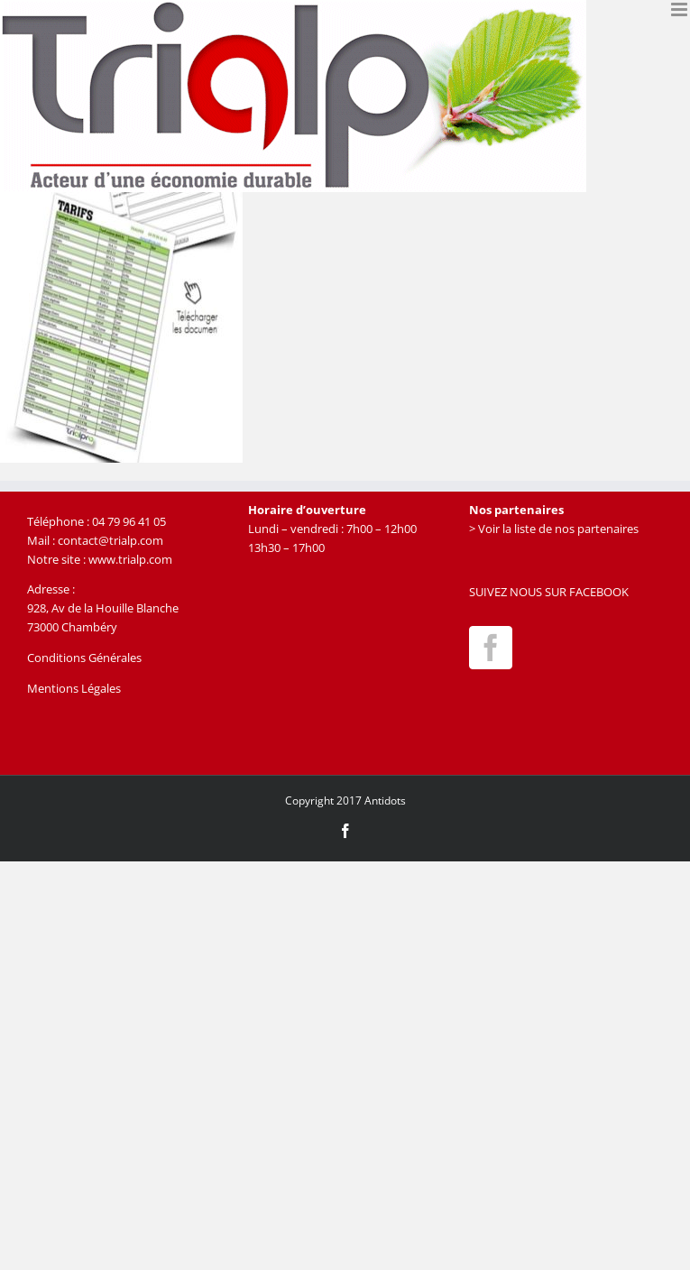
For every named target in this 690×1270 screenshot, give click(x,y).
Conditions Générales (84, 657)
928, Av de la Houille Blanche (103, 608)
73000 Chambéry (72, 627)
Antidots (385, 800)
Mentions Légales (74, 688)
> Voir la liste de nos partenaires (554, 528)
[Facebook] (490, 647)
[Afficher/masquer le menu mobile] (680, 9)
